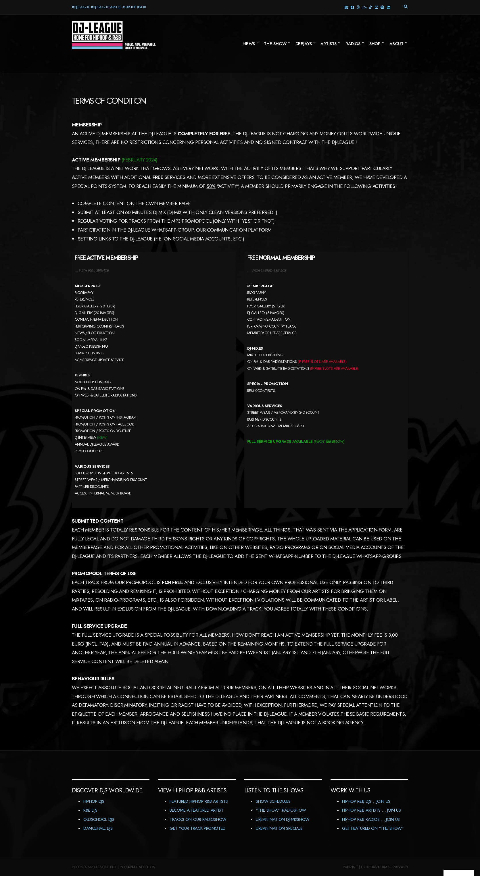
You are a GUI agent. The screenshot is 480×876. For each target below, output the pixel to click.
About (396, 44)
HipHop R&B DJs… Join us (366, 801)
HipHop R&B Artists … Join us (371, 810)
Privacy (400, 867)
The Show (275, 44)
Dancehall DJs (97, 828)
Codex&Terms (375, 867)
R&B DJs (90, 810)
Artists (328, 44)
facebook (352, 7)
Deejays (303, 44)
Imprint (350, 867)
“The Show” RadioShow (281, 810)
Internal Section (137, 867)
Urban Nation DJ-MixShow (283, 819)
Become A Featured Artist (196, 810)
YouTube (376, 7)
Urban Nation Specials (279, 828)
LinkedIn (388, 7)
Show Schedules (273, 801)
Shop (375, 44)
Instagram (346, 7)
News (249, 44)
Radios (352, 44)
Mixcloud (364, 7)
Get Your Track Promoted (198, 828)
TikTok (370, 7)
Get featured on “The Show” (373, 828)
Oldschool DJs (98, 819)
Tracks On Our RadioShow (198, 819)
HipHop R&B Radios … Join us (371, 819)
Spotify (382, 7)
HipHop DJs (93, 801)
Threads (358, 7)
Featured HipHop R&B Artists (199, 801)
